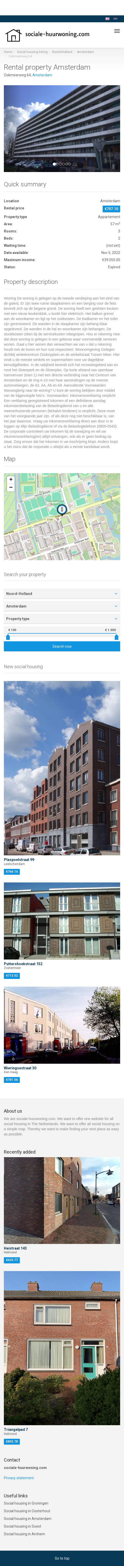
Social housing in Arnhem (24, 1534)
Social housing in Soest (22, 1526)
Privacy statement (19, 1478)
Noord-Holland (62, 52)
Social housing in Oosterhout (27, 1511)
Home (8, 52)
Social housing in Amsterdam (27, 1519)
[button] (12, 128)
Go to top (62, 1558)
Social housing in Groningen (26, 1503)
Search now (62, 646)
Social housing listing (32, 52)
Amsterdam (85, 52)
